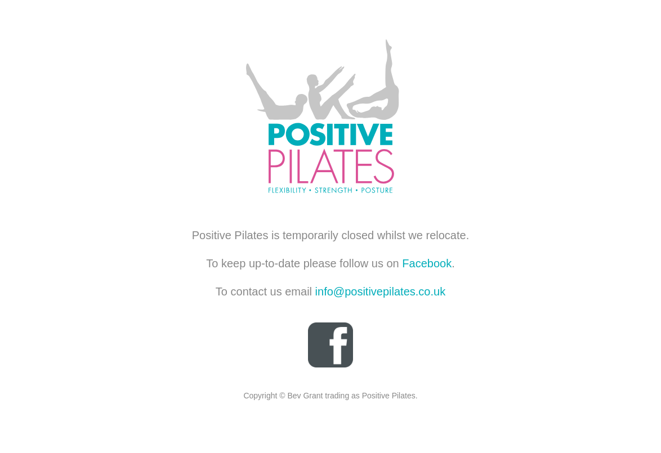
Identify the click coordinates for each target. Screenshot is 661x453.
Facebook (427, 263)
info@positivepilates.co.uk (380, 291)
